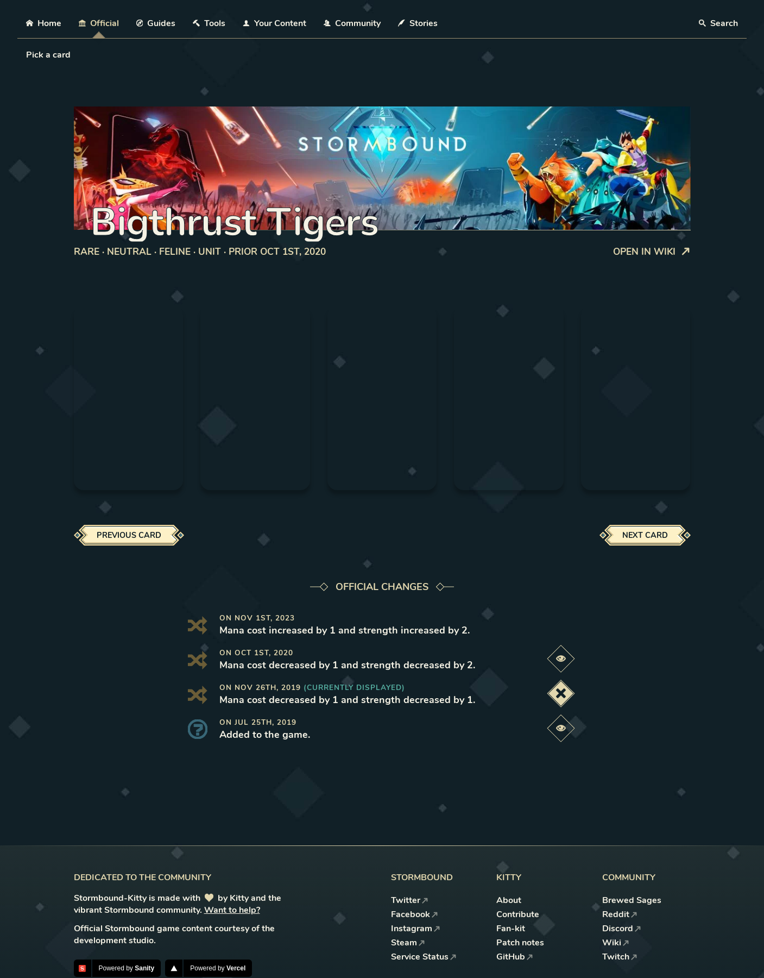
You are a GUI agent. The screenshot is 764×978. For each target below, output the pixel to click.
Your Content (274, 23)
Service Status (424, 957)
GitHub (514, 957)
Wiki (615, 943)
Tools (209, 23)
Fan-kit (510, 929)
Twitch (619, 957)
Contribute (517, 914)
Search (718, 23)
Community (352, 23)
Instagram (415, 929)
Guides (156, 23)
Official (99, 23)
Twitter (409, 900)
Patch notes (520, 943)
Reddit (619, 914)
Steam (408, 943)
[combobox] (27, 55)
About (508, 900)
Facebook (414, 914)
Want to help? (232, 910)
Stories (418, 23)
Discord (621, 929)
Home (43, 23)
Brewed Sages (631, 900)
